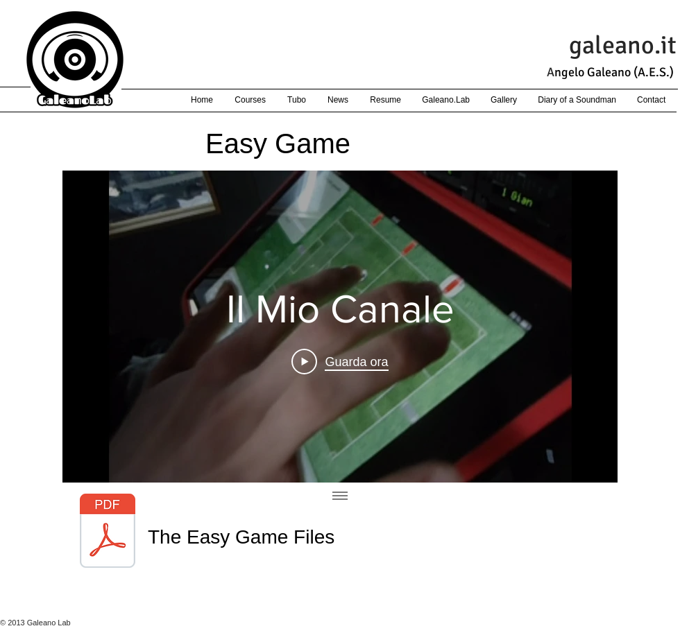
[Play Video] (339, 362)
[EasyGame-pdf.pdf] (107, 532)
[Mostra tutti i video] (340, 496)
